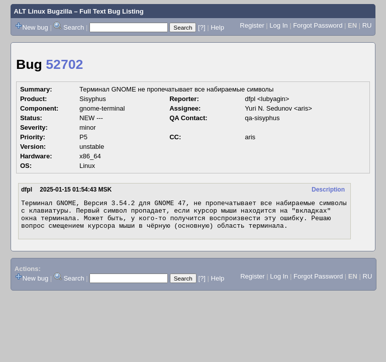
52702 (64, 64)
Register (252, 25)
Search (73, 27)
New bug (35, 27)
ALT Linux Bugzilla (43, 11)
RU (367, 25)
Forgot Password (317, 25)
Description (328, 189)
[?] (201, 27)
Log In (278, 25)
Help (217, 27)
